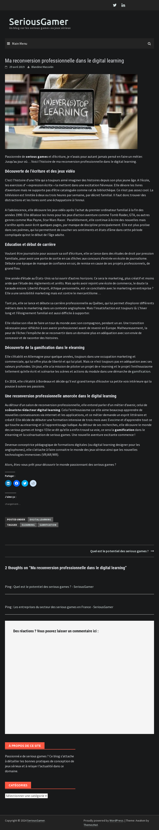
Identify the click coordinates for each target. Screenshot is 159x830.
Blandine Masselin (42, 67)
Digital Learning (40, 519)
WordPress (116, 820)
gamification (141, 371)
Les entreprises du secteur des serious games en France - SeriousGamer (63, 607)
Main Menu (19, 43)
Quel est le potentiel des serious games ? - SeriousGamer (53, 587)
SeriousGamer (38, 21)
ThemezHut (91, 825)
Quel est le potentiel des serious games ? (119, 551)
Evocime (114, 420)
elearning (28, 524)
